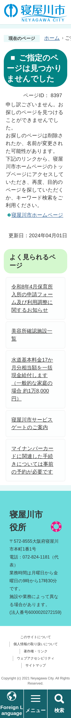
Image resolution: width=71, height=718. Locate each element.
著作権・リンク (36, 651)
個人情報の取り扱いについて (35, 644)
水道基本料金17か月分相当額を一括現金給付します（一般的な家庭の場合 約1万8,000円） (32, 379)
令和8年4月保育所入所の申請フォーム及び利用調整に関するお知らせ (32, 298)
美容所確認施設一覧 (31, 335)
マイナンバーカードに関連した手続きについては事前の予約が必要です (32, 459)
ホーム (52, 38)
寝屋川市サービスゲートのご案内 (32, 423)
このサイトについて (35, 637)
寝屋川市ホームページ (37, 215)
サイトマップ (35, 665)
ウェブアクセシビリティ (35, 658)
